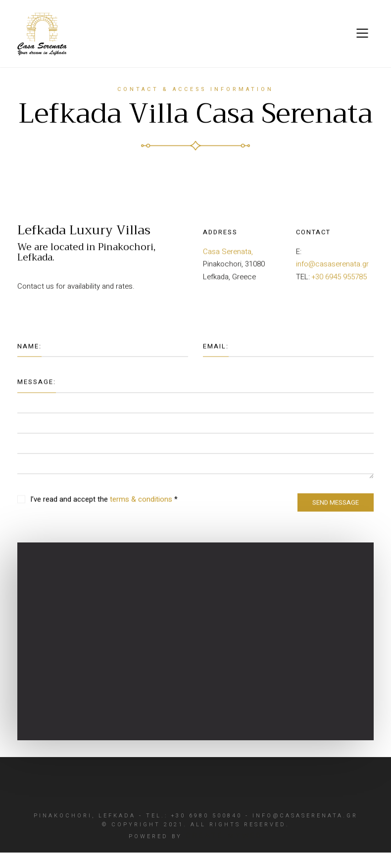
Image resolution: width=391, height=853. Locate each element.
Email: (216, 353)
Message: (36, 389)
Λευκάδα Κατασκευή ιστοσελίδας (112, 303)
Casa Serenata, (228, 254)
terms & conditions (141, 506)
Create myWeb (224, 836)
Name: (29, 353)
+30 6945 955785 (339, 279)
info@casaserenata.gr (332, 267)
